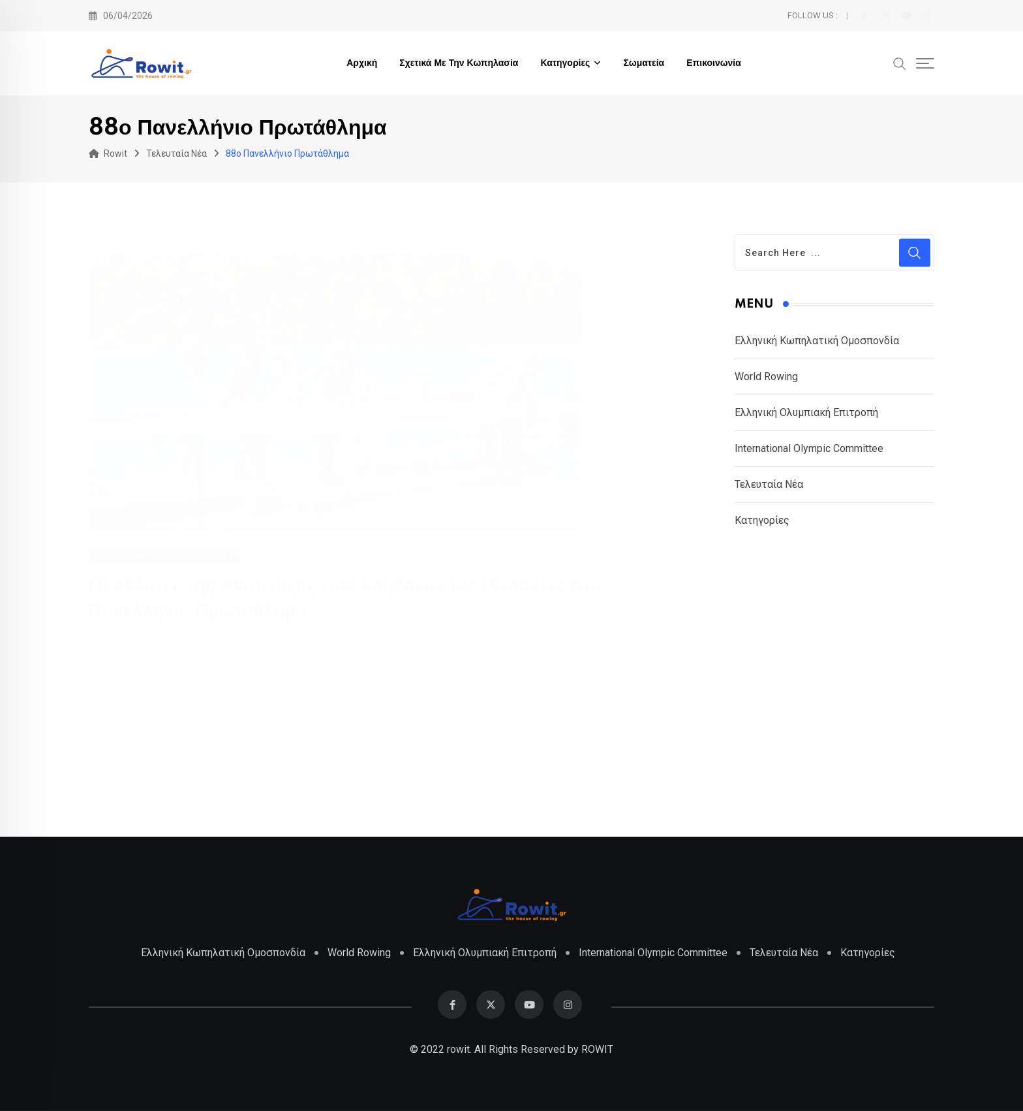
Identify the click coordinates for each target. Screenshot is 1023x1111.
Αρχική (361, 63)
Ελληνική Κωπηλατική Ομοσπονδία (817, 340)
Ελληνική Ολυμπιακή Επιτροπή (806, 412)
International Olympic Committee (809, 448)
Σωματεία (643, 63)
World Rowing (766, 376)
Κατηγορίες (565, 63)
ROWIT (597, 1049)
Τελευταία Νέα (769, 484)
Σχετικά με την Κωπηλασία (458, 63)
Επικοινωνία (713, 63)
